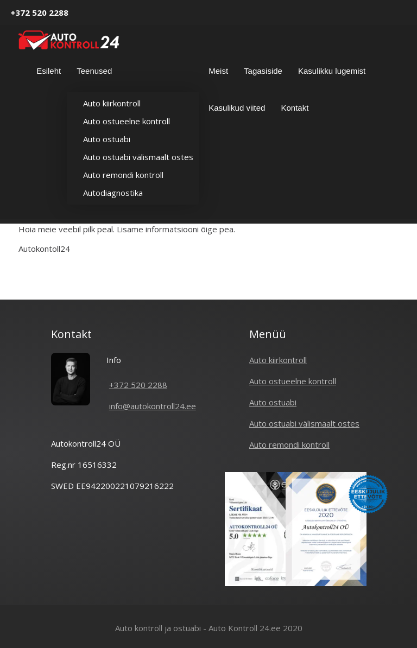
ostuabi (187, 627)
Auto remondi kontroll (123, 174)
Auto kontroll (138, 627)
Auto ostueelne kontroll (126, 121)
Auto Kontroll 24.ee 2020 (255, 627)
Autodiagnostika (113, 192)
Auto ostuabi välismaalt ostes (138, 156)
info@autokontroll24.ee (152, 406)
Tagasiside (263, 70)
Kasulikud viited (236, 107)
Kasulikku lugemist (331, 70)
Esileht (48, 70)
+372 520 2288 (39, 12)
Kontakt (294, 107)
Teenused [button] (95, 72)
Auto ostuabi (106, 139)
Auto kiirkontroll (112, 103)
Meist (218, 70)
